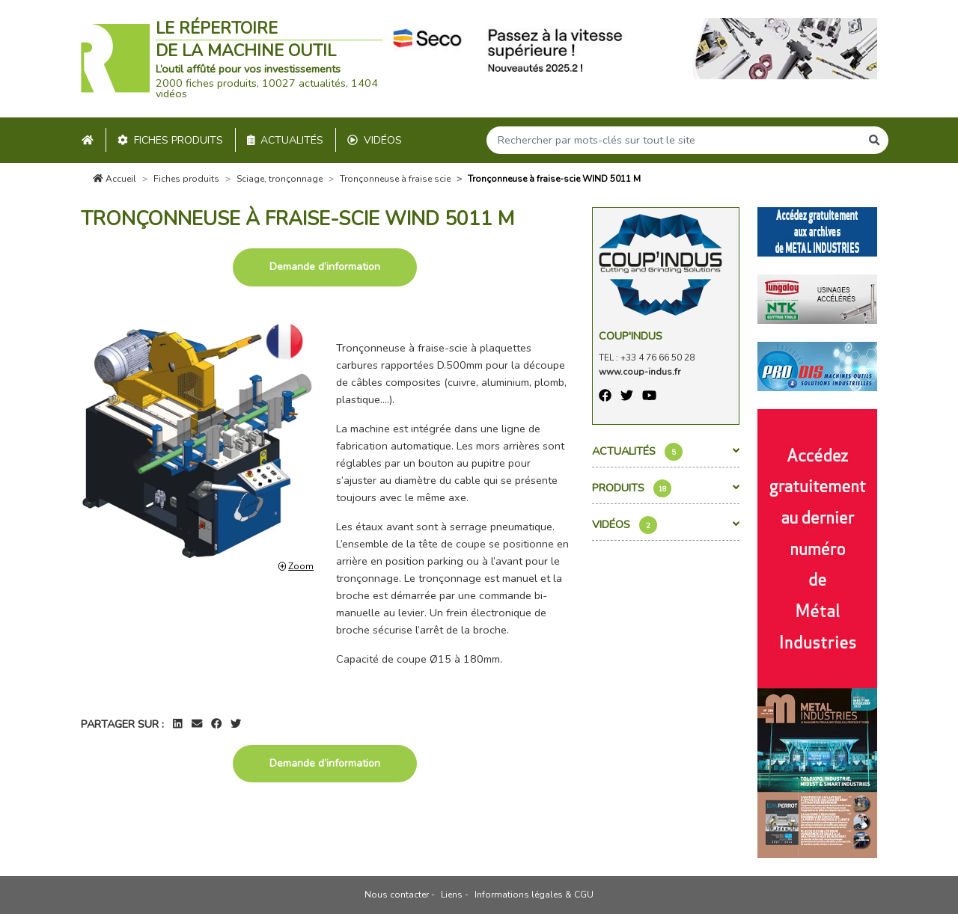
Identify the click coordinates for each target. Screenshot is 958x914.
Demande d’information (324, 267)
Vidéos (374, 140)
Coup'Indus (630, 335)
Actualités (285, 140)
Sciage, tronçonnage (280, 179)
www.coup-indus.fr (639, 372)
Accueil (114, 179)
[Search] (673, 140)
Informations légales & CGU (534, 895)
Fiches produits (170, 140)
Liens (452, 895)
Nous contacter (396, 895)
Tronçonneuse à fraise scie (395, 179)
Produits (666, 488)
